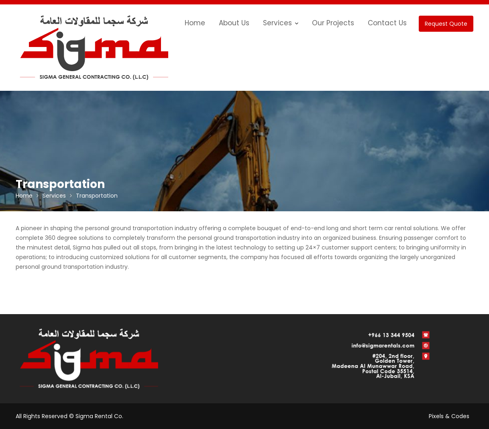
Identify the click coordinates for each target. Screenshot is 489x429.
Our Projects (333, 23)
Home (195, 23)
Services (277, 23)
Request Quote (446, 24)
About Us (234, 23)
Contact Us (387, 23)
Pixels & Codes (449, 416)
